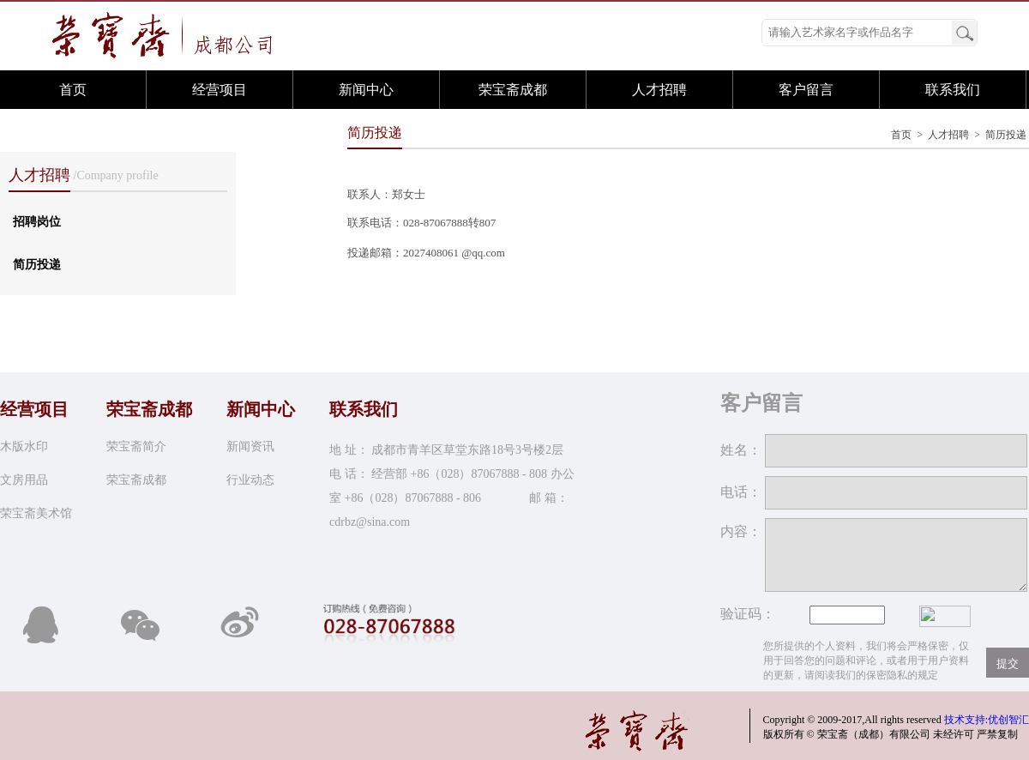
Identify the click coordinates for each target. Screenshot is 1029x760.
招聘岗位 (37, 221)
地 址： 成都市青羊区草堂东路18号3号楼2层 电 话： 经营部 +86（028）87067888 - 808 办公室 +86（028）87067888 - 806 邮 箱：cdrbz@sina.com (452, 485)
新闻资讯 (250, 446)
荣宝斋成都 (512, 89)
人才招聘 (659, 89)
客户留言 (806, 89)
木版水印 (24, 446)
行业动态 (250, 479)
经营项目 (219, 89)
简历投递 (37, 264)
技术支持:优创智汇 (986, 720)
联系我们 (952, 89)
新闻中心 (366, 89)
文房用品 (24, 479)
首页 (73, 89)
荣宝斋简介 (136, 446)
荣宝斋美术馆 (36, 513)
